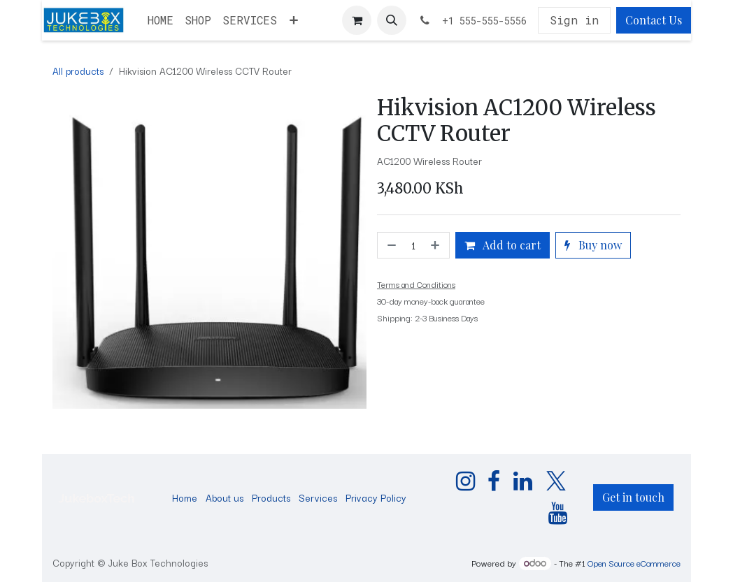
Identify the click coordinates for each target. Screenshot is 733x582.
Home (184, 497)
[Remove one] (390, 245)
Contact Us (653, 20)
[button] (391, 20)
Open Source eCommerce (634, 562)
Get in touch (633, 497)
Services (318, 497)
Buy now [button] (593, 245)
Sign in (574, 20)
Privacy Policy (376, 497)
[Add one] (436, 245)
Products (271, 497)
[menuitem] (160, 20)
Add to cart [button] (502, 245)
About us (224, 497)
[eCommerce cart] (356, 20)
